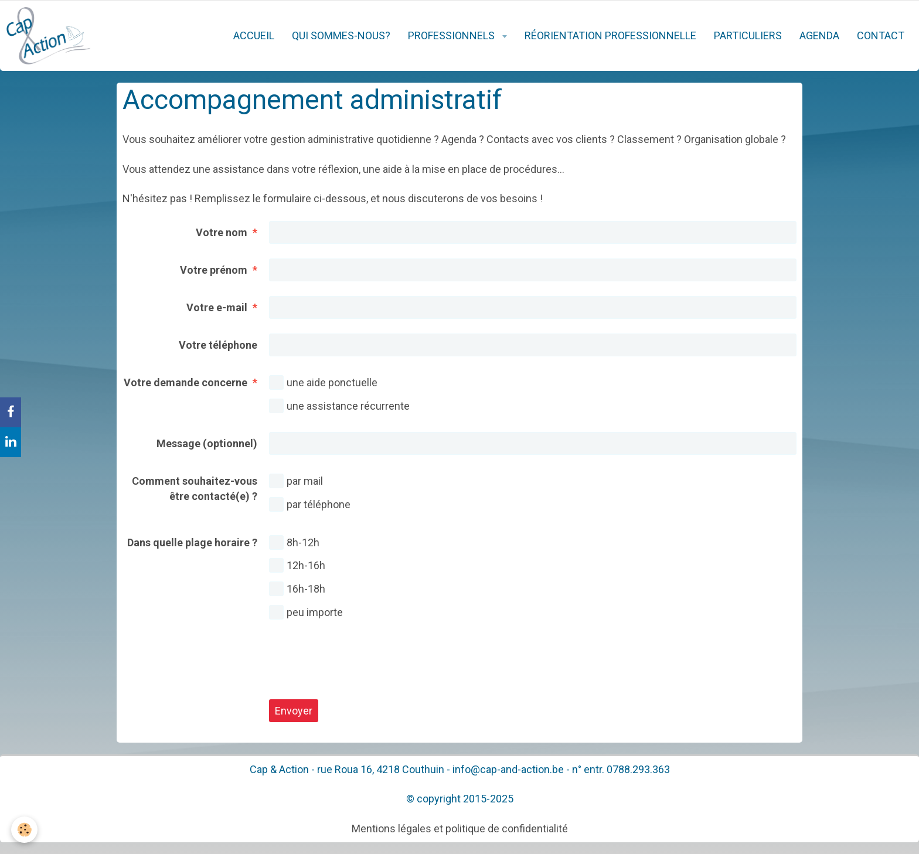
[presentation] (358, 662)
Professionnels (452, 35)
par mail (296, 481)
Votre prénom (213, 270)
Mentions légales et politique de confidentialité (460, 828)
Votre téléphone (218, 345)
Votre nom (221, 232)
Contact (880, 35)
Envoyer (293, 711)
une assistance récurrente (339, 406)
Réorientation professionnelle (610, 35)
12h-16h (297, 565)
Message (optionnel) (206, 443)
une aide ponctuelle (323, 382)
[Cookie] (25, 829)
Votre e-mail (216, 307)
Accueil (253, 35)
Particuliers (748, 35)
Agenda (819, 35)
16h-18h (297, 588)
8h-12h (294, 542)
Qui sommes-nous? (341, 35)
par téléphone (309, 504)
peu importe (306, 612)
